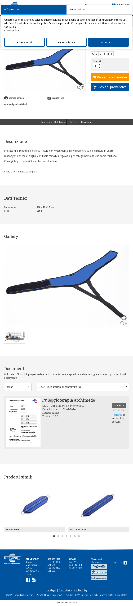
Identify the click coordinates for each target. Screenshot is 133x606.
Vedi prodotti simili (15, 105)
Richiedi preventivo (110, 88)
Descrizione (46, 123)
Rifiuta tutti (24, 42)
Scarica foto (55, 99)
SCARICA (119, 407)
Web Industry (70, 604)
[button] (18, 388)
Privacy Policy (65, 591)
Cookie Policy (80, 591)
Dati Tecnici (60, 123)
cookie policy (11, 30)
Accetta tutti (108, 42)
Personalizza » (66, 42)
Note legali (51, 591)
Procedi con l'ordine (110, 79)
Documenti (86, 123)
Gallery (73, 123)
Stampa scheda (14, 99)
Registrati (117, 416)
